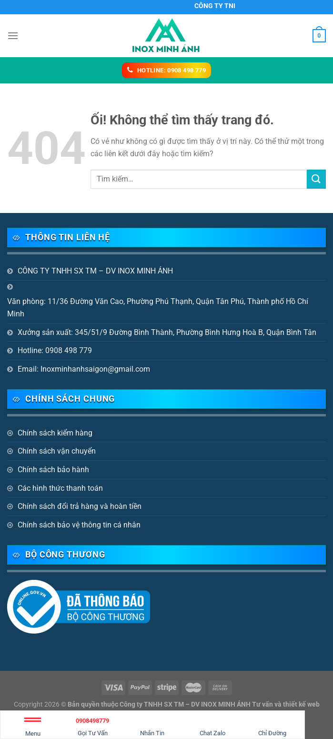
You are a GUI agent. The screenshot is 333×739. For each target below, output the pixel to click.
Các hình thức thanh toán (60, 488)
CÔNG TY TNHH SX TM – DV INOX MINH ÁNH (95, 270)
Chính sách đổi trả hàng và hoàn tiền (79, 506)
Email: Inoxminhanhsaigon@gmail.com (84, 369)
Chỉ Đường (272, 725)
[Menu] (13, 35)
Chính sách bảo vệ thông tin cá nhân (79, 524)
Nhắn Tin (152, 725)
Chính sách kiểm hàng (55, 432)
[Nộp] (316, 179)
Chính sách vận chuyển (57, 451)
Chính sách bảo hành (53, 469)
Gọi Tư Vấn (93, 725)
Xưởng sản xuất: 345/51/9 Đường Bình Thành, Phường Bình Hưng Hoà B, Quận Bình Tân (167, 332)
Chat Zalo (212, 725)
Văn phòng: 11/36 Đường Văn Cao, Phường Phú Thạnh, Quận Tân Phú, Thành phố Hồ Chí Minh (157, 307)
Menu (32, 728)
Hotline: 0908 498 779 (55, 350)
